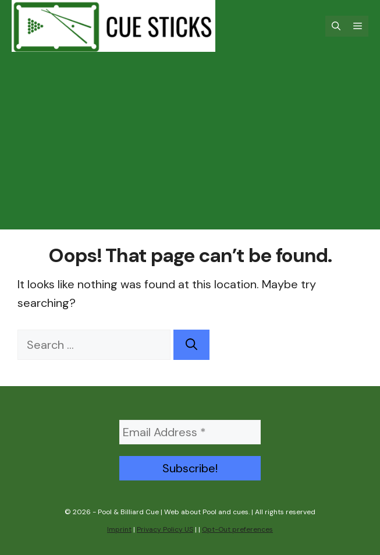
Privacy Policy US (165, 529)
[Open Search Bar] (336, 26)
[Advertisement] (190, 147)
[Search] (191, 345)
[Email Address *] (190, 432)
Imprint (119, 529)
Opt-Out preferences (237, 529)
